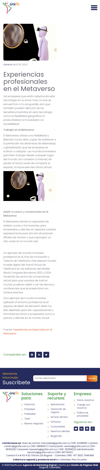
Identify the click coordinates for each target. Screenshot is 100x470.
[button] (32, 355)
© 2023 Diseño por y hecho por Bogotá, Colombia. (50, 466)
